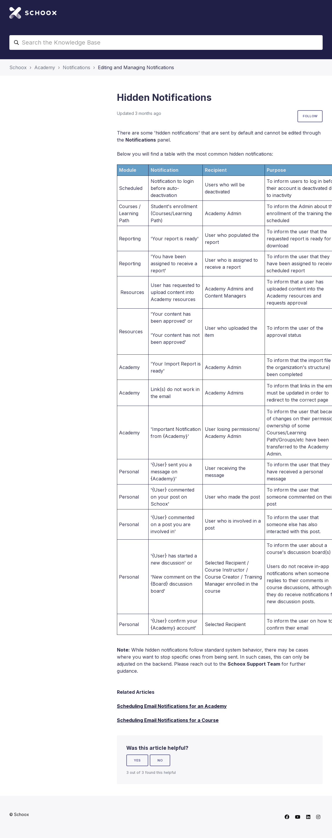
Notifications (76, 67)
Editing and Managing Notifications (136, 67)
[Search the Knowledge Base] (166, 42)
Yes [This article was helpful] (137, 760)
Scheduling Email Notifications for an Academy (172, 706)
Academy (44, 67)
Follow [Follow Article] (310, 116)
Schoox (18, 67)
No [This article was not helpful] (160, 760)
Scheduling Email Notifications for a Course (168, 720)
